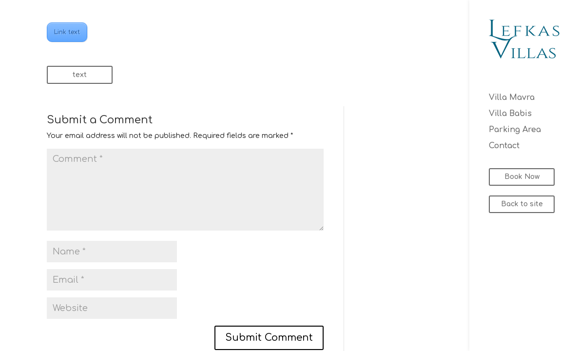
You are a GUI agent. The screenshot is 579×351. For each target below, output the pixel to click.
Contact (504, 146)
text (80, 74)
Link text (67, 32)
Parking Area (515, 130)
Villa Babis (510, 114)
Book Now (522, 176)
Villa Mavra (512, 98)
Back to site (522, 204)
